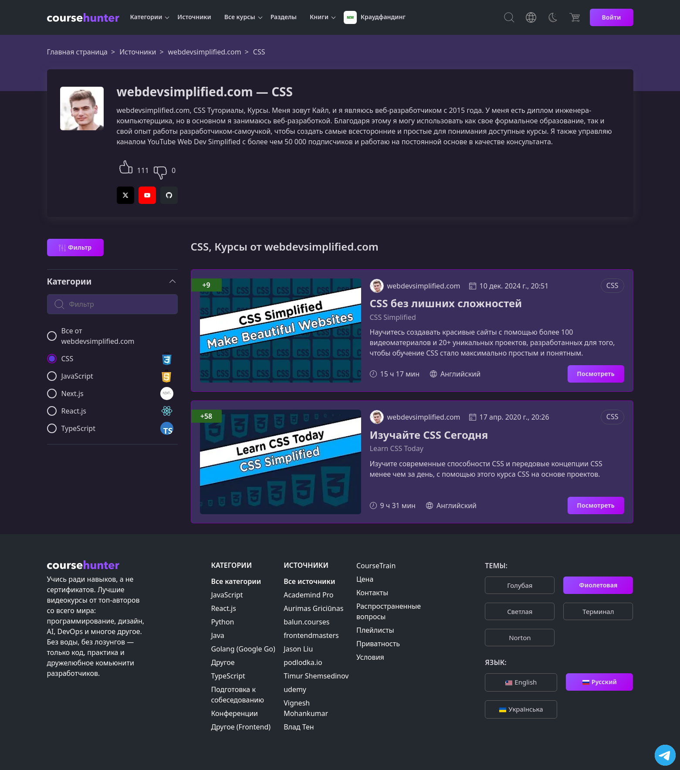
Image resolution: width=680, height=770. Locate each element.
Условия (370, 657)
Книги (319, 17)
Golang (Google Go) (243, 649)
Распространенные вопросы (388, 611)
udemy (295, 689)
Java (217, 635)
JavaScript (227, 595)
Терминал (598, 611)
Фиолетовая (598, 585)
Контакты (372, 592)
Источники (194, 17)
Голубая (519, 585)
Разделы (284, 17)
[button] (126, 166)
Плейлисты (375, 630)
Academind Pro (308, 595)
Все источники (309, 581)
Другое (222, 662)
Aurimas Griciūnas (313, 608)
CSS (612, 285)
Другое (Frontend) (241, 727)
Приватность (378, 643)
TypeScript (228, 676)
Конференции (234, 713)
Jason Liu (298, 649)
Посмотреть (595, 374)
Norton (520, 637)
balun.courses (306, 622)
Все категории (236, 581)
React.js (223, 608)
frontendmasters (311, 635)
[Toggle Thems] (553, 17)
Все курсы (239, 17)
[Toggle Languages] (531, 17)
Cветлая (519, 611)
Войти (611, 17)
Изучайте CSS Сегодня (429, 435)
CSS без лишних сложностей (446, 303)
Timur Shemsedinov (316, 676)
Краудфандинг (375, 17)
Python (222, 622)
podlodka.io (303, 662)
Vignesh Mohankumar (306, 708)
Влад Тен (299, 727)
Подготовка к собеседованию (237, 695)
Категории (146, 17)
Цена (364, 579)
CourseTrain (376, 565)
